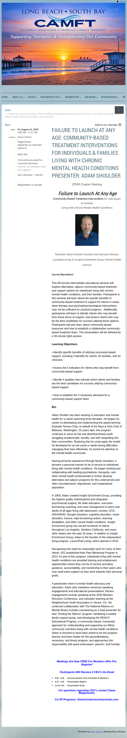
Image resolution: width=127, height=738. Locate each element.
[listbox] (108, 125)
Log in (122, 1)
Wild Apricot (96, 731)
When (13, 129)
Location (11, 137)
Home (7, 109)
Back (7, 124)
